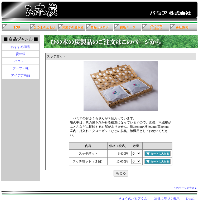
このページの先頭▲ (185, 187)
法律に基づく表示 (166, 198)
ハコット (20, 61)
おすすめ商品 (20, 47)
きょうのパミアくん (133, 198)
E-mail (190, 198)
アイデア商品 (20, 75)
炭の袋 (20, 54)
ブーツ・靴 (20, 68)
